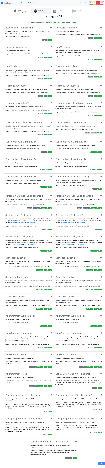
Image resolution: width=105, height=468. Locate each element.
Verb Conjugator (31, 223)
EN (98, 3)
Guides (35, 3)
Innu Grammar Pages (16, 223)
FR (102, 3)
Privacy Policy (84, 3)
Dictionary (24, 3)
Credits (30, 3)
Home (18, 3)
